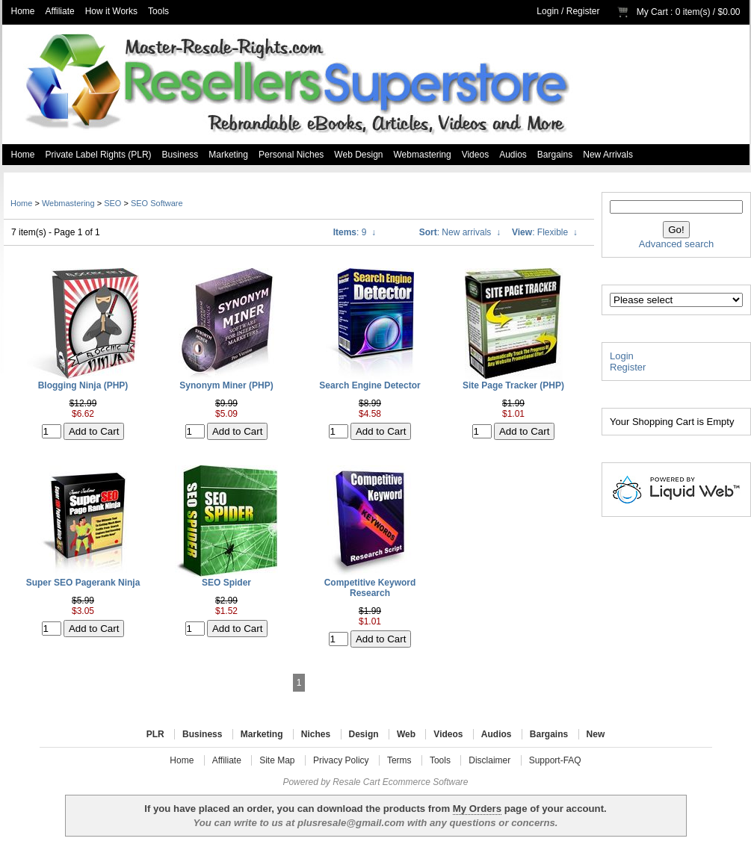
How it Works (111, 11)
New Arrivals (608, 154)
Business (180, 154)
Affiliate (60, 11)
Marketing (228, 154)
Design (364, 734)
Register (583, 11)
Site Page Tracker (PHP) (513, 385)
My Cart (652, 12)
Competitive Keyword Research (370, 587)
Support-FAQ (555, 760)
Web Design (358, 154)
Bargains (554, 154)
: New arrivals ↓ (460, 232)
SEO (112, 203)
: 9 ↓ (354, 232)
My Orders (477, 808)
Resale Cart (356, 782)
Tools (158, 11)
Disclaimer (489, 760)
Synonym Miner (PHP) (226, 385)
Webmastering (422, 154)
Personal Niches (291, 154)
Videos (475, 154)
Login (547, 11)
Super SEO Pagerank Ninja (83, 582)
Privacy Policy (341, 760)
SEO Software (157, 203)
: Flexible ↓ (545, 232)
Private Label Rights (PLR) (99, 154)
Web (406, 734)
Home (23, 11)
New (596, 734)
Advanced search (676, 243)
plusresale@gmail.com (350, 822)
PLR (155, 734)
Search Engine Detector (369, 385)
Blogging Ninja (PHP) (83, 385)
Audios (513, 154)
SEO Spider (226, 582)
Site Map (276, 760)
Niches (315, 734)
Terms (399, 760)
